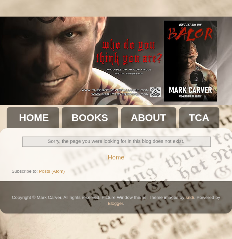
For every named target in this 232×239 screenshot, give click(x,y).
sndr (190, 197)
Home (116, 157)
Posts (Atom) (52, 171)
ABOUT (148, 117)
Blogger (115, 203)
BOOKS (90, 117)
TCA (199, 117)
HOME (34, 117)
